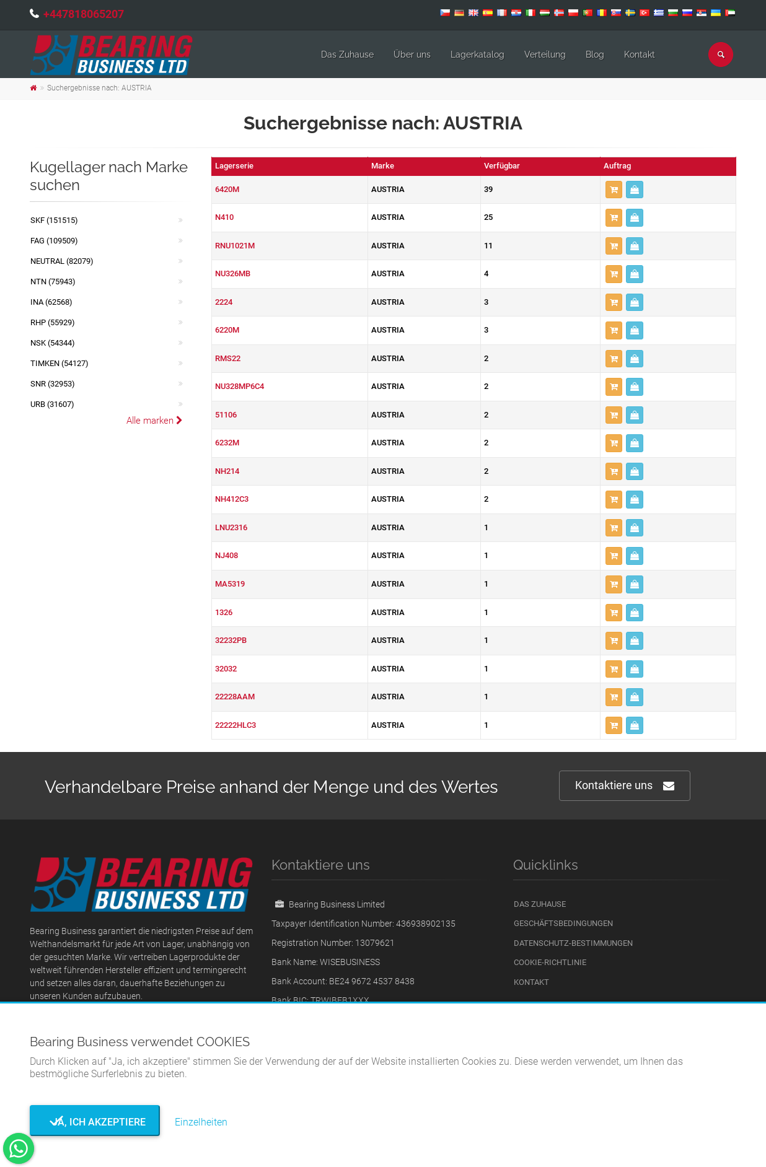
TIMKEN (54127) (59, 363)
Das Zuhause (347, 54)
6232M (227, 442)
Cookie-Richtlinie (550, 962)
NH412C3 (232, 499)
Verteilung (545, 54)
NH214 (227, 471)
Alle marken (154, 420)
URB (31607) (52, 404)
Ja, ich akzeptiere (95, 1122)
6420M (227, 189)
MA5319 (230, 583)
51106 (226, 414)
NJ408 (226, 555)
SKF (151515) (54, 220)
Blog (595, 54)
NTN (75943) (53, 281)
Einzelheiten (201, 1122)
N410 (224, 217)
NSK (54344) (52, 342)
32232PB (231, 640)
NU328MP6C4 (239, 386)
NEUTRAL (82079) (62, 261)
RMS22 (227, 358)
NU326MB (232, 273)
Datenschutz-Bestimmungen (573, 943)
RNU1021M (235, 245)
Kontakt (639, 54)
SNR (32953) (52, 383)
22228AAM (235, 696)
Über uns (412, 54)
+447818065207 (83, 13)
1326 (223, 612)
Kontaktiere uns (624, 785)
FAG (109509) (54, 240)
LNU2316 (231, 527)
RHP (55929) (52, 322)
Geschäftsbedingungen (563, 923)
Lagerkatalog (477, 54)
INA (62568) (51, 302)
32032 (226, 668)
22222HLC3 (235, 725)
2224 (223, 302)
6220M (227, 329)
